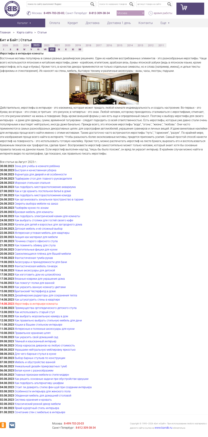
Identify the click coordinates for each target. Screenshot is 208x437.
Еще (163, 23)
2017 (99, 45)
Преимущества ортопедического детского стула (46, 308)
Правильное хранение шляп (33, 333)
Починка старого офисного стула (36, 241)
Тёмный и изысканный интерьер (35, 341)
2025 (15, 45)
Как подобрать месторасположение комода (43, 195)
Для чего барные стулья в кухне (35, 353)
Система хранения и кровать (33, 399)
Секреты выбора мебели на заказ (36, 203)
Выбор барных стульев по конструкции (40, 358)
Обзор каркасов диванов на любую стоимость (45, 345)
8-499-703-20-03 (54, 13)
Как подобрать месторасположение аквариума (45, 187)
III (17, 49)
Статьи (42, 32)
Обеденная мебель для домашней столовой (43, 395)
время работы (163, 13)
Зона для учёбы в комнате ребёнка (37, 166)
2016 (109, 45)
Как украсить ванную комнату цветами (40, 287)
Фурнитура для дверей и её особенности (41, 174)
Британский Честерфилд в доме (35, 291)
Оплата (54, 23)
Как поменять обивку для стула (35, 245)
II (10, 49)
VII (45, 49)
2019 (78, 45)
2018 (88, 45)
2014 (130, 45)
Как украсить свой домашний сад (36, 337)
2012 (151, 45)
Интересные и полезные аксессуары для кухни (45, 328)
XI (73, 49)
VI (38, 49)
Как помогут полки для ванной (34, 283)
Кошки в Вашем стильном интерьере (38, 324)
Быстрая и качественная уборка (35, 170)
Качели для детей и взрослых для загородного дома (48, 224)
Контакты (145, 23)
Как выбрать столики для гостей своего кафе (44, 220)
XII (80, 49)
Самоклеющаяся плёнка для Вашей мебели (43, 253)
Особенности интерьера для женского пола (43, 391)
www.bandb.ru (163, 427)
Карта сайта (25, 32)
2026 (5, 45)
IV (24, 49)
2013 (140, 45)
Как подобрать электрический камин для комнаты (47, 216)
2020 (67, 45)
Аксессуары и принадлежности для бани (41, 262)
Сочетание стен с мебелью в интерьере (40, 412)
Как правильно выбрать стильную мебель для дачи (48, 320)
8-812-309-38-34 (99, 13)
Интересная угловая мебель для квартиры (42, 232)
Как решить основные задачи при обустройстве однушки (51, 379)
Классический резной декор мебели (38, 404)
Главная (5, 32)
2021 (57, 45)
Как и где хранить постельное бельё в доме (43, 191)
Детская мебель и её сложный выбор (39, 228)
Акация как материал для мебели (36, 237)
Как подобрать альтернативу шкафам (39, 383)
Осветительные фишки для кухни (36, 249)
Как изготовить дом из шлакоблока (38, 274)
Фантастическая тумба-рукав (34, 258)
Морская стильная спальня (32, 182)
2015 (119, 45)
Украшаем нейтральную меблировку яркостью (45, 349)
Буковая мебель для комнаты (34, 212)
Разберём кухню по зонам (32, 207)
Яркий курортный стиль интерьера (37, 408)
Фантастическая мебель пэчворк (36, 266)
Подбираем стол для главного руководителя (43, 178)
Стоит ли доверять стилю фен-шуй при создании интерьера (53, 387)
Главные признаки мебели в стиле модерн (42, 374)
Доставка (92, 23)
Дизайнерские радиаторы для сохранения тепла (46, 295)
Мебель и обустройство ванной (35, 362)
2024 (26, 45)
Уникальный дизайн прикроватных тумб (41, 366)
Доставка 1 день (119, 23)
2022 (47, 45)
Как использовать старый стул (35, 312)
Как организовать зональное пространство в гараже (49, 199)
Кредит (73, 23)
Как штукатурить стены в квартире (37, 299)
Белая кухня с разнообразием (34, 370)
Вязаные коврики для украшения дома (40, 278)
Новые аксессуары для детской (35, 270)
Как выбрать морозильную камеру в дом (41, 316)
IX (59, 49)
